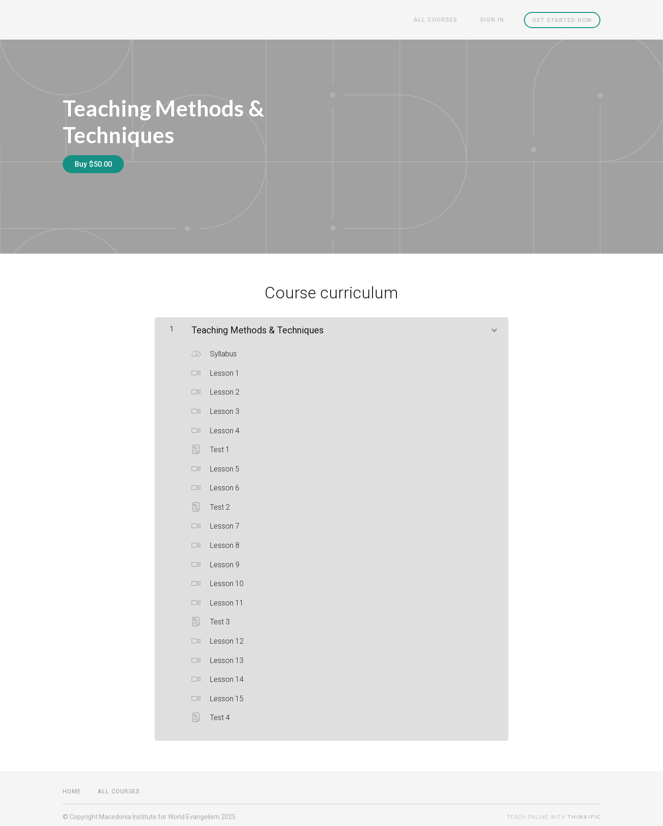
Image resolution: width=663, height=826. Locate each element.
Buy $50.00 (93, 164)
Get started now (562, 20)
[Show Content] (493, 325)
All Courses (444, 20)
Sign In (495, 20)
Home (72, 788)
